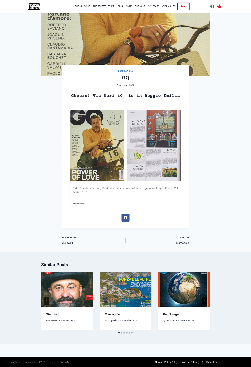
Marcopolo (158, 240)
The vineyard (82, 6)
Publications (125, 71)
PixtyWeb (53, 320)
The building (115, 6)
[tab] (119, 333)
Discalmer (212, 362)
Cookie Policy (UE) (166, 362)
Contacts (153, 6)
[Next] (204, 301)
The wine (140, 6)
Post (183, 6)
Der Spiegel (171, 314)
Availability (169, 6)
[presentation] (67, 289)
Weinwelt (92, 240)
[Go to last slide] (46, 301)
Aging (129, 6)
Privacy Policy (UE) (191, 362)
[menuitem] (212, 6)
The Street (99, 6)
